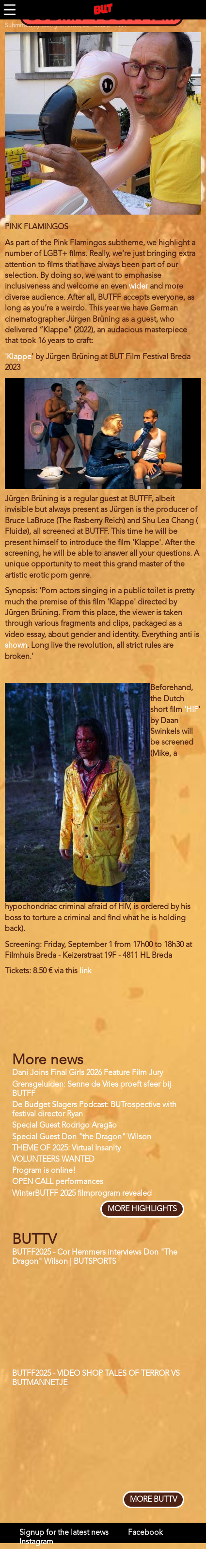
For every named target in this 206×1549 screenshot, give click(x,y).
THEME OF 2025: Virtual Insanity (66, 1148)
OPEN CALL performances (57, 1182)
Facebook (145, 1533)
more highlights (142, 1209)
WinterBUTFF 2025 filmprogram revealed (82, 1194)
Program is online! (44, 1171)
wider (138, 287)
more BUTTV (153, 1500)
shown (16, 646)
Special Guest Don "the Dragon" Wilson (81, 1137)
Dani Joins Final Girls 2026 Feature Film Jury (87, 1073)
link (85, 971)
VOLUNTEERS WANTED (53, 1160)
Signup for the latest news (64, 1533)
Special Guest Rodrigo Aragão (64, 1126)
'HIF (191, 710)
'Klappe (18, 357)
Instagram (36, 1542)
